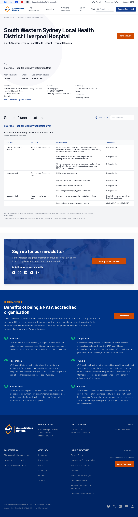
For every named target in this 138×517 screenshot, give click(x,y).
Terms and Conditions (80, 465)
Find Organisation (34, 9)
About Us (82, 9)
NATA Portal (96, 2)
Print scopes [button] (103, 117)
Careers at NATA (111, 2)
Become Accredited (126, 9)
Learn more (124, 315)
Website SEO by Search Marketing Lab (36, 508)
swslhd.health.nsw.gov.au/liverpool (17, 100)
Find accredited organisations (17, 455)
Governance (43, 460)
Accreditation (51, 9)
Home (6, 17)
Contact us (42, 470)
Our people (42, 455)
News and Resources (65, 9)
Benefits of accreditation (15, 465)
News (40, 465)
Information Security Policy (83, 460)
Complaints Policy (79, 480)
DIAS (93, 9)
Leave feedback (124, 464)
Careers (41, 480)
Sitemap (74, 470)
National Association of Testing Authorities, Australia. (31, 504)
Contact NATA (128, 2)
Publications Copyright (81, 475)
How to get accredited (14, 460)
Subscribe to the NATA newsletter (45, 2)
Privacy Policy (77, 455)
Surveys (41, 475)
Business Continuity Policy (82, 493)
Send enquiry (125, 35)
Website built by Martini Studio (14, 508)
